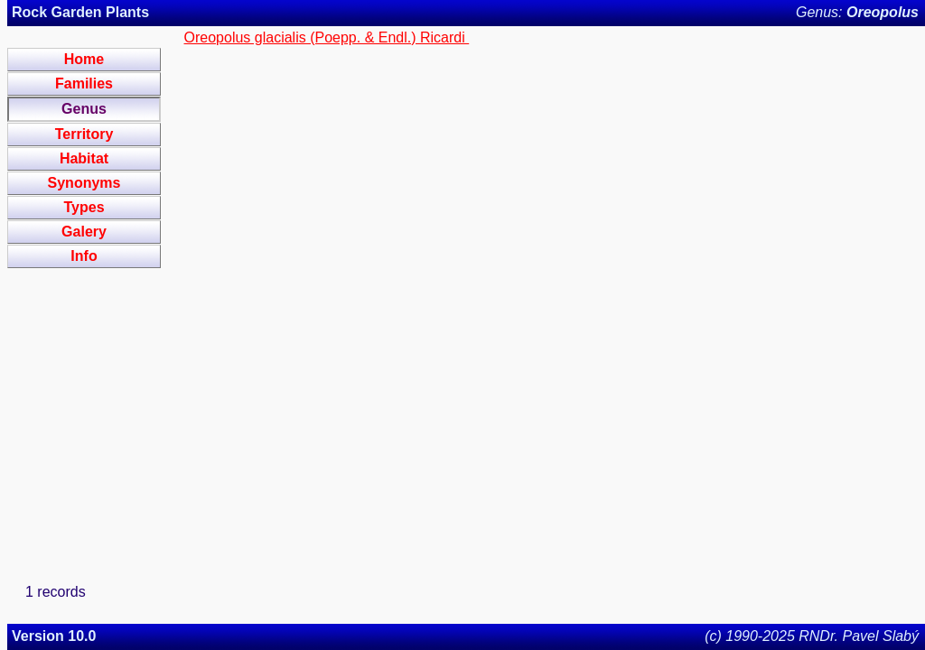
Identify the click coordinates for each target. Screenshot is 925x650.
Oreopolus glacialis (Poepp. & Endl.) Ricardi (327, 37)
